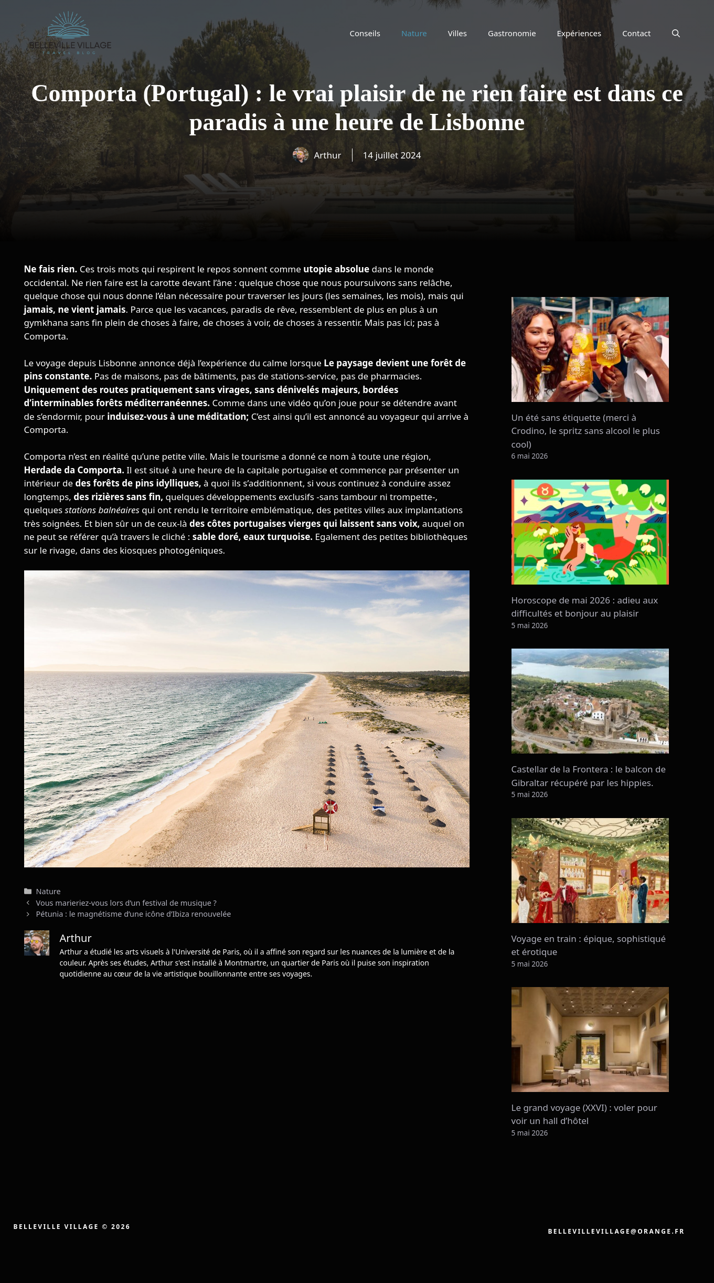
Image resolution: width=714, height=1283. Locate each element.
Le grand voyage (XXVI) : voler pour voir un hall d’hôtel (584, 1114)
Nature (414, 33)
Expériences (579, 33)
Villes (457, 33)
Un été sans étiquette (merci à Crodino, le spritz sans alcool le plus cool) (585, 430)
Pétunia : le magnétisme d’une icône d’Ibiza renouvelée (133, 914)
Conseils (364, 33)
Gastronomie (512, 33)
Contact (636, 33)
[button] (676, 33)
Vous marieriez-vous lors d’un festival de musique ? (126, 903)
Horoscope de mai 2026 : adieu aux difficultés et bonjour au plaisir (584, 607)
